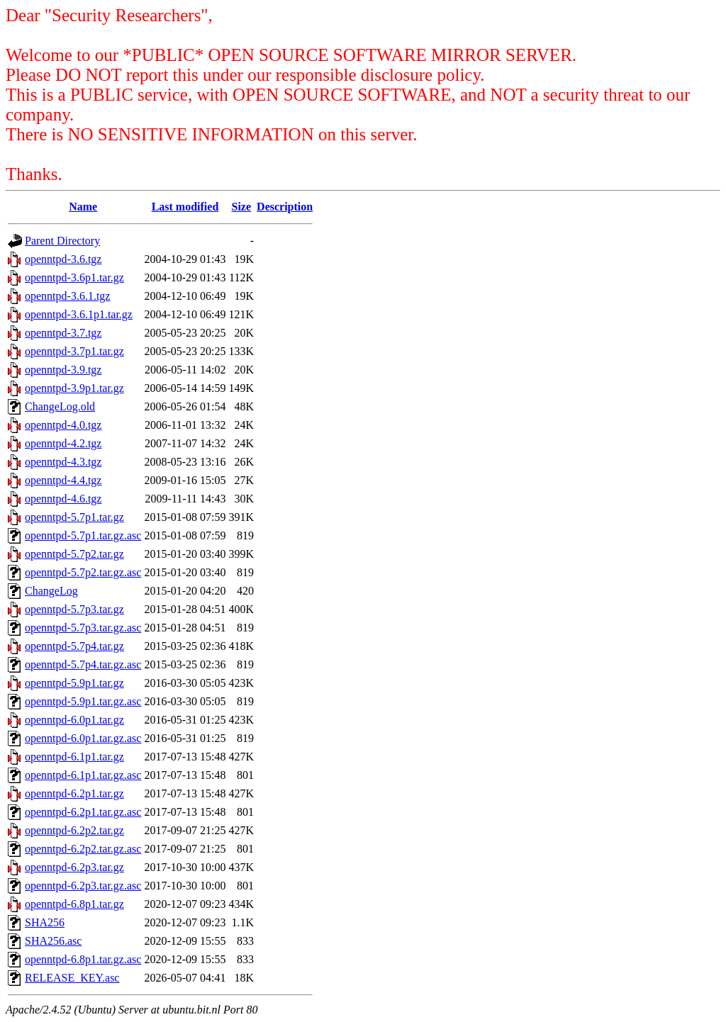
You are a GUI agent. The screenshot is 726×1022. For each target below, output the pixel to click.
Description (285, 207)
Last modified (185, 207)
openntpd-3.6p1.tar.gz (74, 277)
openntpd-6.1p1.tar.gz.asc (83, 775)
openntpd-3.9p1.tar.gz (74, 388)
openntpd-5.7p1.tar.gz (74, 517)
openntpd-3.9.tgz (63, 370)
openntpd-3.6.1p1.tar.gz (79, 314)
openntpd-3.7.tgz (63, 333)
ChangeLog (51, 591)
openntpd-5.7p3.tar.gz (74, 609)
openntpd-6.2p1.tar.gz (74, 793)
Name (83, 207)
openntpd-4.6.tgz (63, 499)
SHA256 (45, 922)
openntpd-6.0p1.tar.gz (74, 720)
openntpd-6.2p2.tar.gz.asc (83, 849)
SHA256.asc (53, 941)
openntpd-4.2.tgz (63, 443)
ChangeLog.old (60, 406)
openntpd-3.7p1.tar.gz (74, 351)
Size (242, 207)
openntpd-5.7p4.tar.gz (74, 646)
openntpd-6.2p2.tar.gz (74, 830)
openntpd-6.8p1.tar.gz (74, 904)
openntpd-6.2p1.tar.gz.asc (83, 812)
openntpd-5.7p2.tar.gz (74, 554)
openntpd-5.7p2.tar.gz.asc (83, 572)
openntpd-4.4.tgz (63, 480)
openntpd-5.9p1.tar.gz (74, 683)
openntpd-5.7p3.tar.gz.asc (83, 628)
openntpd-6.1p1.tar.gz (74, 757)
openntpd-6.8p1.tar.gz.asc (83, 959)
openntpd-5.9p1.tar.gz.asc (83, 701)
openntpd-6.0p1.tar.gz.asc (83, 738)
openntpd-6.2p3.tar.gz (74, 867)
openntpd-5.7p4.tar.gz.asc (83, 664)
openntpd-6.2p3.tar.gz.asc (83, 886)
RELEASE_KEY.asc (72, 978)
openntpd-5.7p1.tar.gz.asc (83, 535)
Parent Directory (62, 241)
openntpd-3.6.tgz (63, 259)
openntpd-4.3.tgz (63, 462)
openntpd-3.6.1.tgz (67, 296)
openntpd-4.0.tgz (63, 425)
